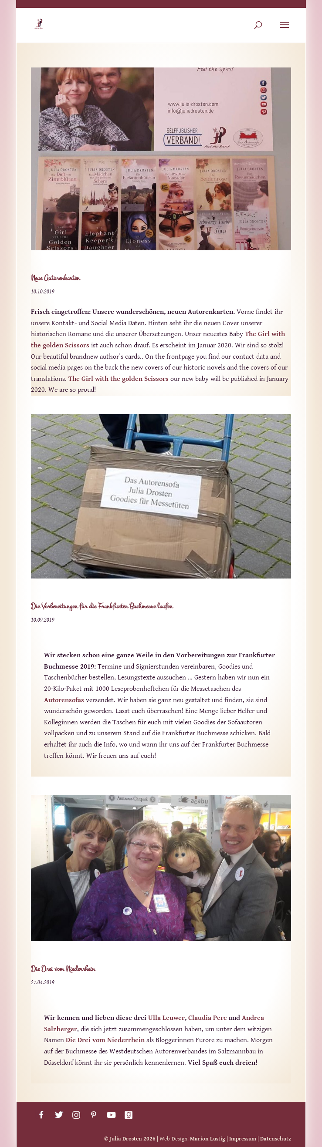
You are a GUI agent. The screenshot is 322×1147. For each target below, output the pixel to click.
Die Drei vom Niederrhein (63, 969)
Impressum (242, 1139)
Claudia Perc (207, 1018)
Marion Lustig (207, 1139)
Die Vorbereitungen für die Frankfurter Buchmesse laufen (102, 606)
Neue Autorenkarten (55, 278)
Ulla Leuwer (166, 1018)
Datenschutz (275, 1139)
